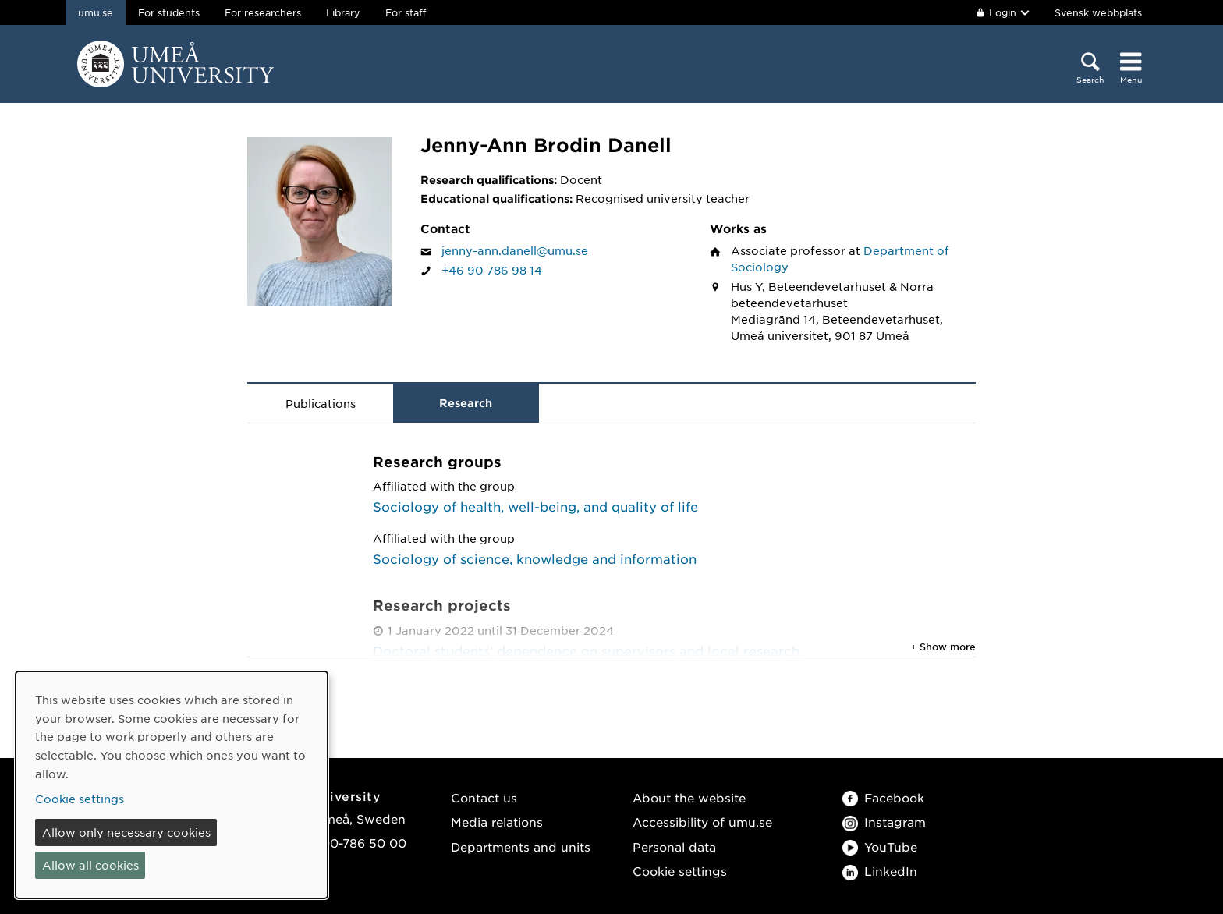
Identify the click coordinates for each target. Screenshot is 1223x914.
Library (343, 12)
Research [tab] (465, 402)
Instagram (884, 821)
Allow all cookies (90, 865)
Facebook (883, 797)
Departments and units (520, 846)
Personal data (674, 846)
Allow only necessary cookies (126, 832)
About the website (689, 797)
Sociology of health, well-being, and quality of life (535, 506)
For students (169, 12)
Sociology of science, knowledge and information (535, 558)
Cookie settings (680, 870)
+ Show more (943, 646)
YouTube (879, 846)
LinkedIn (879, 870)
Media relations (497, 821)
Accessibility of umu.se (702, 821)
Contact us (484, 797)
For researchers (263, 12)
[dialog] (172, 784)
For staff (405, 12)
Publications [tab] (320, 403)
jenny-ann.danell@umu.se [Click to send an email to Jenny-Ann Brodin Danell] (514, 250)
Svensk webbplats (1098, 12)
